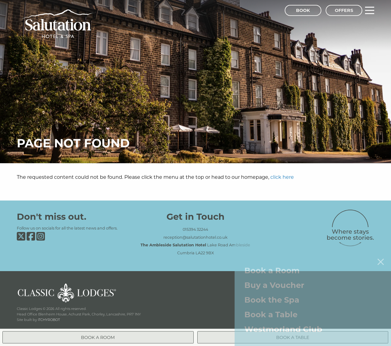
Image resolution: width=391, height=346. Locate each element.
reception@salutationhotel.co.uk (195, 237)
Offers (344, 10)
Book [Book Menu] (303, 10)
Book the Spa (271, 295)
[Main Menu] (369, 10)
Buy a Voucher (274, 281)
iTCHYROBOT (49, 319)
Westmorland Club (283, 325)
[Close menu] (380, 258)
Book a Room (272, 266)
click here (282, 177)
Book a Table (271, 310)
